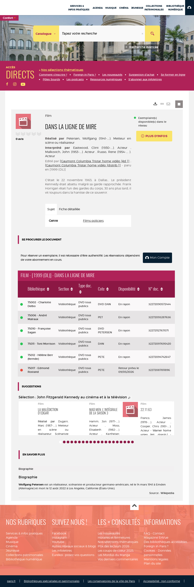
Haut (134, 506)
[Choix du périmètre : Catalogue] (46, 34)
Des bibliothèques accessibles (165, 542)
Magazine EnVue (156, 537)
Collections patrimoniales (24, 555)
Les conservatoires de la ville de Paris (111, 581)
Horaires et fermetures (114, 537)
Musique (12, 542)
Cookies (149, 550)
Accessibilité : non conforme (161, 581)
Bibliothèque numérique (24, 559)
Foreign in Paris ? (156, 546)
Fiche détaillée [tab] (69, 209)
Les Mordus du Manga (114, 555)
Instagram (59, 537)
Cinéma (11, 546)
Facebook (59, 533)
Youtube (58, 542)
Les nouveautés (109, 533)
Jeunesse (12, 550)
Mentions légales (156, 559)
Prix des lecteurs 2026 (113, 546)
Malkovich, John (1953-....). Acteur (70, 152)
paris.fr (11, 581)
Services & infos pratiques (24, 533)
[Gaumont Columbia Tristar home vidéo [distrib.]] (83, 165)
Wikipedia (167, 493)
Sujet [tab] (51, 209)
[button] (189, 7)
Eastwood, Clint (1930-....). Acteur (100, 148)
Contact (158, 533)
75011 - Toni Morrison (41, 343)
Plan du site (152, 563)
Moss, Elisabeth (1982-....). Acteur (104, 429)
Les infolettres (62, 550)
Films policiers (93, 221)
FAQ (147, 533)
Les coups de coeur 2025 (116, 550)
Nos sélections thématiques (118, 542)
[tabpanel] (88, 221)
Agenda (11, 537)
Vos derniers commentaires (118, 559)
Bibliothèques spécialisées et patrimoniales (51, 581)
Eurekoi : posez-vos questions (73, 555)
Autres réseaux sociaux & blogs (74, 546)
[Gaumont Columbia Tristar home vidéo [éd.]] (94, 161)
